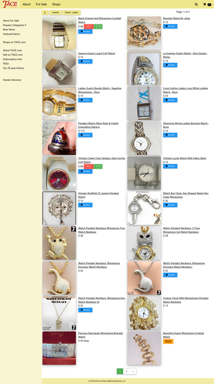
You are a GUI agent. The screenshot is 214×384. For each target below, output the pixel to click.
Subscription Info (12, 59)
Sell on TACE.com (13, 54)
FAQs (6, 63)
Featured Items (11, 34)
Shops (56, 4)
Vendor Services (12, 79)
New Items (9, 29)
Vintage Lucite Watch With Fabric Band (185, 158)
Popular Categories (14, 25)
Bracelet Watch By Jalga (177, 18)
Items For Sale (11, 20)
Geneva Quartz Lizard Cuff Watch (99, 53)
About (27, 4)
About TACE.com (12, 50)
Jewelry (58, 12)
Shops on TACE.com (14, 42)
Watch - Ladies (74, 12)
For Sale (41, 4)
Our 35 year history (13, 68)
